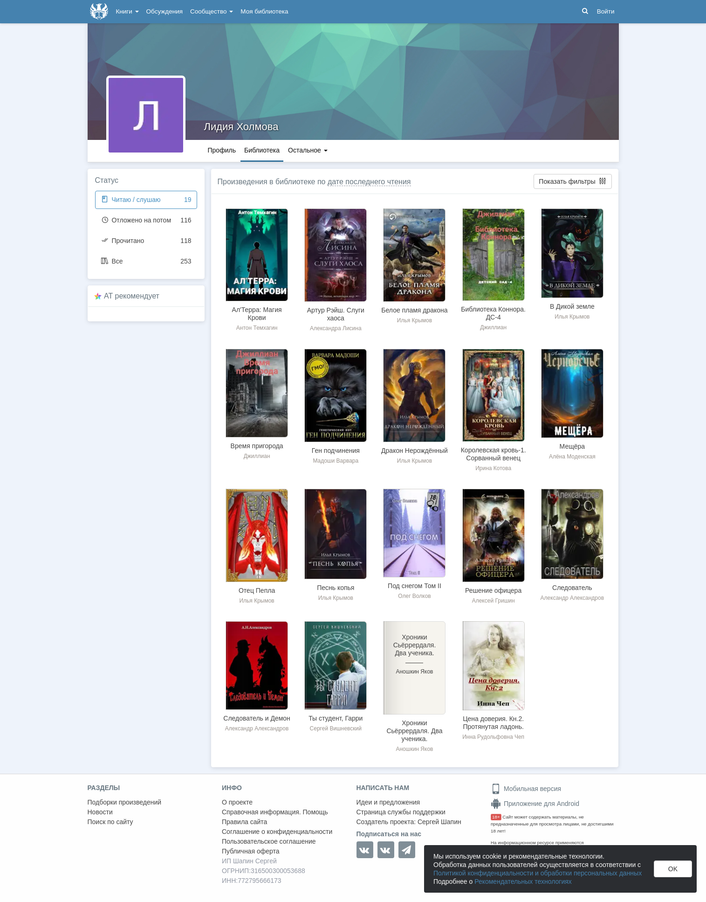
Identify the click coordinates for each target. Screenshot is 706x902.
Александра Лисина (336, 328)
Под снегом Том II (414, 586)
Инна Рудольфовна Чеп (493, 737)
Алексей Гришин (493, 600)
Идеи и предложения (388, 802)
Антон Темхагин (256, 328)
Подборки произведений (125, 802)
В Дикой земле (572, 306)
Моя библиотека (264, 11)
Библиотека (262, 150)
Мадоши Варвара (335, 461)
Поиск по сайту (110, 822)
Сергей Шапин (439, 822)
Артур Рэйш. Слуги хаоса (335, 314)
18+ (496, 816)
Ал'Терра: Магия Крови (257, 313)
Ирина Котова (493, 468)
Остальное (308, 150)
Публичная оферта (251, 851)
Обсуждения (164, 11)
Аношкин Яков (414, 749)
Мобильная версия (526, 789)
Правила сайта (244, 822)
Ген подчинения (336, 450)
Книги (127, 11)
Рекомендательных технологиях (523, 881)
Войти (606, 11)
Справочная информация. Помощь (275, 812)
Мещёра (572, 446)
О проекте (237, 802)
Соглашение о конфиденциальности (277, 831)
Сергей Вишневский (336, 728)
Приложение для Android (535, 803)
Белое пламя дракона (414, 310)
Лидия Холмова (241, 126)
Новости (100, 812)
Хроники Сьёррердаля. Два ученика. (414, 730)
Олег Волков (414, 596)
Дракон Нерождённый (414, 450)
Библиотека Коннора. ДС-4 (493, 313)
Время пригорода (257, 446)
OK (673, 869)
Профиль (222, 150)
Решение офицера (493, 590)
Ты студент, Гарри (335, 718)
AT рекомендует (131, 296)
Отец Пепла (257, 590)
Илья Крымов (414, 320)
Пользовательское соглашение (269, 841)
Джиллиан (493, 327)
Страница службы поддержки (401, 812)
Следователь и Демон (256, 718)
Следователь (572, 587)
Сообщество (211, 11)
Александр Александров (572, 598)
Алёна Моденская (572, 456)
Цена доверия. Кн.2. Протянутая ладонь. (493, 722)
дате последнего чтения (369, 182)
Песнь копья (335, 587)
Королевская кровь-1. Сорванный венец (493, 454)
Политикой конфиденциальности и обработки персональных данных (537, 873)
